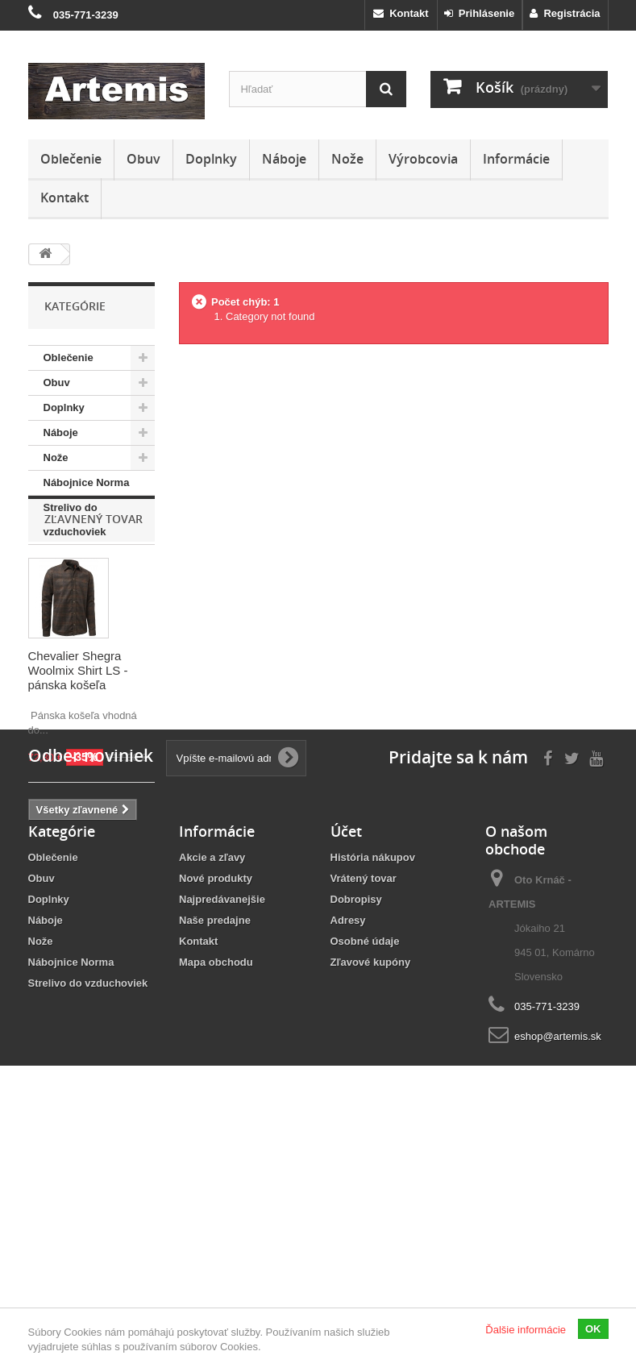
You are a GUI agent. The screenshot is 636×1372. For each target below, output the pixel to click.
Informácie (516, 159)
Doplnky (211, 159)
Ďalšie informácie (525, 1330)
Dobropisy (356, 1129)
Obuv (143, 159)
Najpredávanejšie (222, 1129)
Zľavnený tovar (93, 593)
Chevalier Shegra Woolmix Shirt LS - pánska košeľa (78, 744)
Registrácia (565, 13)
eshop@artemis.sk (557, 1266)
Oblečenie (71, 159)
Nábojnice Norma (87, 482)
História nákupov (372, 1087)
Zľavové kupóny (370, 1192)
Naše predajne (215, 1150)
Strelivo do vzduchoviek (75, 519)
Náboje (284, 159)
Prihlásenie (479, 13)
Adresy (348, 1150)
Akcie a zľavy (212, 1087)
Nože (347, 159)
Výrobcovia (423, 159)
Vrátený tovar (363, 1108)
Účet (346, 1061)
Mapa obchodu (216, 1192)
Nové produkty (215, 1108)
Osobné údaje (365, 1171)
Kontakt (401, 13)
